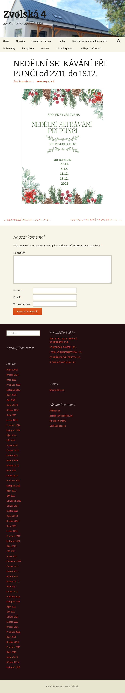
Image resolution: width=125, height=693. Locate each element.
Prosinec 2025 (13, 384)
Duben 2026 (12, 369)
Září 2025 (11, 399)
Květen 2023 (12, 510)
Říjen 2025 (11, 394)
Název (17, 290)
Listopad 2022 (13, 541)
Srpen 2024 (12, 445)
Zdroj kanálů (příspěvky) (61, 415)
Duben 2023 (12, 515)
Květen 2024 (12, 455)
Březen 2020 (13, 641)
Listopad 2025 (13, 389)
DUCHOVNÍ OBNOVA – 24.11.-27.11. (26, 220)
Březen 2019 (13, 662)
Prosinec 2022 (13, 536)
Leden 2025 (12, 420)
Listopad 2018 (13, 667)
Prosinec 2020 (13, 631)
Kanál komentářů (58, 420)
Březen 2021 (13, 626)
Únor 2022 (11, 586)
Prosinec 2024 (13, 425)
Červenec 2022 (14, 561)
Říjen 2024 (11, 435)
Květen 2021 (12, 621)
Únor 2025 (11, 415)
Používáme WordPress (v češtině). (62, 686)
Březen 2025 (13, 410)
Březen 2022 (13, 581)
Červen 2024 (13, 450)
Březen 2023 (13, 520)
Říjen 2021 (11, 606)
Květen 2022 (12, 571)
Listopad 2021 (13, 601)
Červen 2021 (13, 616)
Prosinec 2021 (13, 596)
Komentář (19, 252)
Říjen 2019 (11, 652)
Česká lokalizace (58, 425)
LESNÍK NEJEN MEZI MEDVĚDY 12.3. (66, 352)
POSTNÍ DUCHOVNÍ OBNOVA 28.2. (65, 357)
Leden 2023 (12, 531)
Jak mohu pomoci (65, 48)
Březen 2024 (13, 465)
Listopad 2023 (13, 485)
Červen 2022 (13, 566)
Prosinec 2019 (13, 647)
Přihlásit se (55, 410)
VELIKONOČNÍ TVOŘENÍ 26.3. (63, 347)
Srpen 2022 (12, 556)
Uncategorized (46, 81)
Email (17, 297)
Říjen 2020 (11, 636)
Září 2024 (11, 440)
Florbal (61, 41)
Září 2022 (11, 551)
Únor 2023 (11, 526)
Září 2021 (11, 611)
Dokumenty (9, 48)
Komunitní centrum (41, 41)
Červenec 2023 (14, 500)
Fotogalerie (28, 48)
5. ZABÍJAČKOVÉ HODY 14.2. (63, 362)
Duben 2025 (12, 405)
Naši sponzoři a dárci (91, 48)
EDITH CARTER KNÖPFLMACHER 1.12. (96, 220)
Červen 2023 (13, 505)
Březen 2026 (13, 374)
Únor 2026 (11, 379)
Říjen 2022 (11, 546)
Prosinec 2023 (13, 480)
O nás (6, 41)
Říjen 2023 (11, 490)
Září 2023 (11, 495)
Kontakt (45, 48)
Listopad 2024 (13, 430)
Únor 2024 (11, 470)
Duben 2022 (12, 576)
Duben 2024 (12, 460)
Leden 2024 (12, 475)
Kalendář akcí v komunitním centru (89, 41)
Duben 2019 (12, 657)
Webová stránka (22, 304)
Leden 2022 (12, 591)
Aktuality (20, 41)
